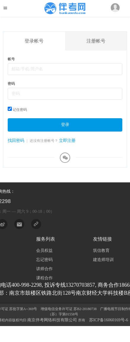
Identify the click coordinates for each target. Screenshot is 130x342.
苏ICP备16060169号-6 (108, 320)
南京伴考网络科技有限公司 (52, 320)
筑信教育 (101, 250)
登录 (65, 124)
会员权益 (44, 250)
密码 (11, 84)
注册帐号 (95, 40)
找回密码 (16, 140)
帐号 (11, 59)
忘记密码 (44, 259)
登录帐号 (34, 40)
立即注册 (67, 140)
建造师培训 (103, 259)
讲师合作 (44, 269)
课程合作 (44, 278)
